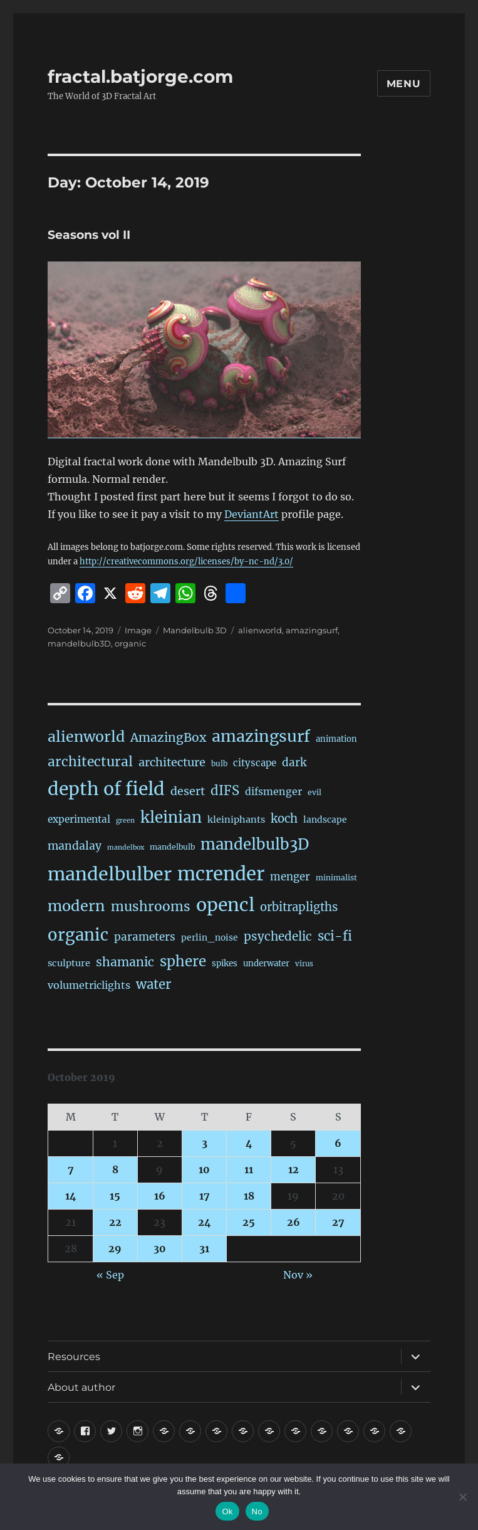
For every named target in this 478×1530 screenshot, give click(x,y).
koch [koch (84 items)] (284, 818)
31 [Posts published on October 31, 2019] (204, 1248)
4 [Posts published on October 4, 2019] (249, 1143)
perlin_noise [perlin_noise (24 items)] (209, 937)
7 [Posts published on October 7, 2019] (71, 1169)
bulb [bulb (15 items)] (219, 763)
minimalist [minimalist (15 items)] (336, 877)
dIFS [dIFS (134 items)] (224, 791)
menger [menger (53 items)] (290, 877)
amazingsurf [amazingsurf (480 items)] (261, 736)
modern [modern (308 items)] (76, 906)
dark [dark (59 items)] (294, 762)
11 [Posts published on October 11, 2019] (248, 1169)
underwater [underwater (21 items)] (266, 963)
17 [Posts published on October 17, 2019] (204, 1196)
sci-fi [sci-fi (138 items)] (335, 936)
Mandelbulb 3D (195, 630)
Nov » (298, 1275)
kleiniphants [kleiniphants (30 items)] (236, 819)
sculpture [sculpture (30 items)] (69, 963)
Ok (227, 1511)
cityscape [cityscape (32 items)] (254, 763)
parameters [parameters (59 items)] (144, 937)
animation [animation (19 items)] (336, 739)
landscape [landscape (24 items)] (325, 819)
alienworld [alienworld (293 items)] (86, 736)
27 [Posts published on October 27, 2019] (338, 1222)
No (257, 1511)
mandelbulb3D (79, 643)
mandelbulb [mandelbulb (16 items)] (172, 847)
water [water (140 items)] (153, 984)
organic (130, 643)
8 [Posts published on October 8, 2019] (115, 1169)
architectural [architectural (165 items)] (90, 761)
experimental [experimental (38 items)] (79, 819)
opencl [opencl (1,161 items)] (225, 905)
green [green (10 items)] (125, 820)
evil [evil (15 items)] (314, 792)
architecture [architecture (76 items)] (171, 762)
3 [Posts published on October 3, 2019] (204, 1143)
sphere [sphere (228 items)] (183, 961)
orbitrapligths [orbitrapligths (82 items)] (299, 907)
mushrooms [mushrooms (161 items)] (150, 906)
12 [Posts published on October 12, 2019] (293, 1169)
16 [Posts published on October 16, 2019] (159, 1196)
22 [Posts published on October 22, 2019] (115, 1222)
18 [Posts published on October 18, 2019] (249, 1196)
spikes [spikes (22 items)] (224, 963)
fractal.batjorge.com (140, 76)
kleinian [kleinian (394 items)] (171, 817)
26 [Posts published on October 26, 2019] (293, 1222)
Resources (74, 1357)
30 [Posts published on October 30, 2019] (159, 1248)
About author (81, 1387)
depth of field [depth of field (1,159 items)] (106, 789)
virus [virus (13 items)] (304, 963)
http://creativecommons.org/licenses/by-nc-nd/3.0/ (186, 561)
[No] (462, 1496)
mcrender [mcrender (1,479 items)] (220, 873)
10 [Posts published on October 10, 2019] (204, 1169)
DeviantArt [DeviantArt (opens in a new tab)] (251, 514)
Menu (404, 84)
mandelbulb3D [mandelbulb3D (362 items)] (254, 844)
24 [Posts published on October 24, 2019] (204, 1222)
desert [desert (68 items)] (187, 791)
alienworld (260, 630)
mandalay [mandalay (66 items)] (74, 846)
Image (138, 630)
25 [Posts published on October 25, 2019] (248, 1222)
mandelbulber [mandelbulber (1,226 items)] (110, 874)
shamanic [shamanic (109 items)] (125, 961)
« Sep (110, 1275)
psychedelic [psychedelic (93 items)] (278, 936)
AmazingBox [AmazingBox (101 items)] (168, 737)
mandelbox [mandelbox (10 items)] (125, 847)
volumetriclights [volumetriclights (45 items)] (89, 985)
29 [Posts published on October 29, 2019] (115, 1248)
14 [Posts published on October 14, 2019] (70, 1196)
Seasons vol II (89, 235)
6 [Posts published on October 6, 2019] (338, 1143)
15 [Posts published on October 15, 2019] (115, 1196)
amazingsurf (312, 630)
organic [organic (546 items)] (78, 935)
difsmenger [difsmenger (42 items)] (273, 791)
